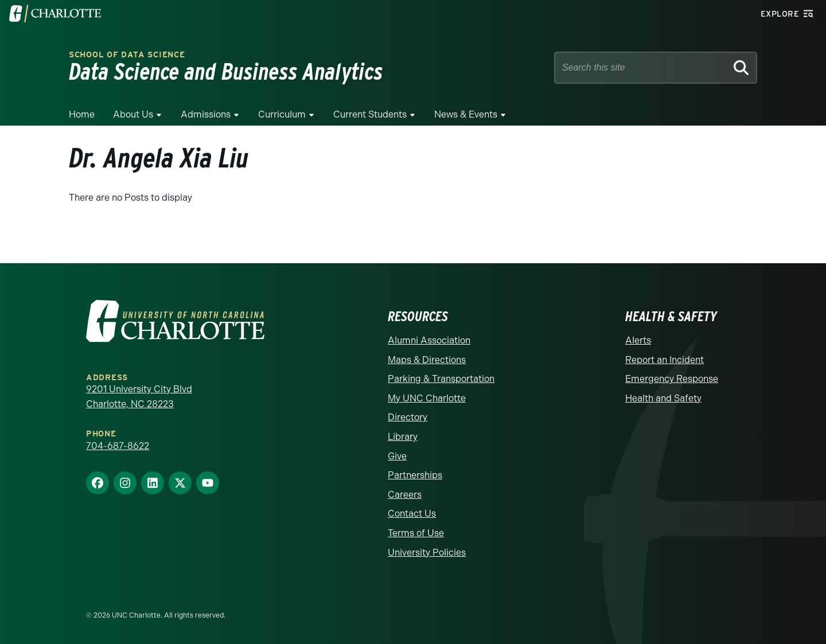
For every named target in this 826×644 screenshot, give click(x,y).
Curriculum (282, 114)
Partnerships (415, 475)
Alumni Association (429, 340)
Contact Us (412, 513)
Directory (407, 417)
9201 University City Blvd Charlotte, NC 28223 (139, 396)
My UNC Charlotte (427, 398)
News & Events (465, 114)
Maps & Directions (427, 359)
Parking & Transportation (441, 378)
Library (403, 436)
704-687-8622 (117, 445)
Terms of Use (416, 533)
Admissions (206, 114)
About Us (133, 114)
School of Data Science (127, 54)
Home (82, 114)
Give (397, 456)
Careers (405, 494)
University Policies (427, 552)
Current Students (370, 114)
